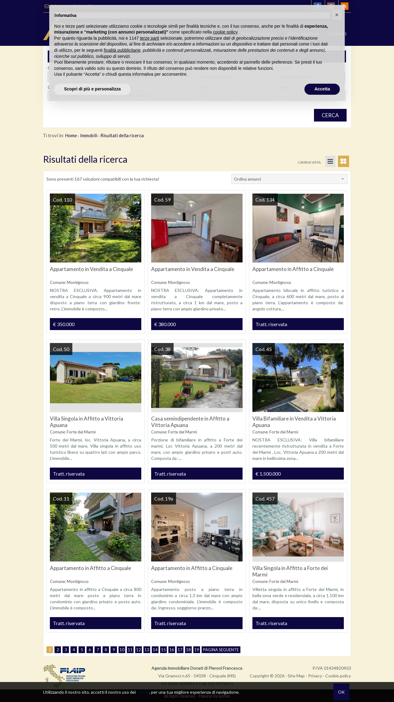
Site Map (296, 675)
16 (171, 649)
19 (196, 649)
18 (188, 649)
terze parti (149, 38)
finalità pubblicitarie (122, 50)
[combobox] (289, 179)
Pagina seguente (221, 649)
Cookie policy (338, 675)
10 (121, 649)
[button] (337, 15)
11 (130, 649)
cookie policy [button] (225, 32)
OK (341, 692)
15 (163, 649)
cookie (143, 692)
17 (180, 649)
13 (146, 649)
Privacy (315, 675)
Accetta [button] (322, 88)
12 (138, 649)
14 (155, 649)
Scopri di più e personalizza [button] (92, 88)
